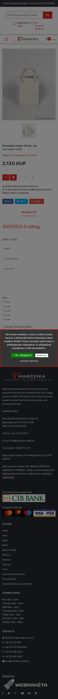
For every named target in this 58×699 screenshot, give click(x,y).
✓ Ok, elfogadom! (22, 355)
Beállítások (42, 355)
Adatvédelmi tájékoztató (29, 361)
